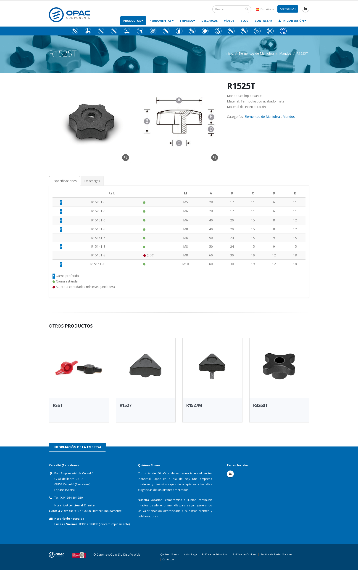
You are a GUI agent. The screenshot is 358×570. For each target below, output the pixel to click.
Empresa (187, 21)
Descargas (209, 21)
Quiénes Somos (169, 554)
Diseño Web (131, 555)
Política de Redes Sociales (276, 554)
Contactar (263, 21)
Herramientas (162, 21)
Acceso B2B (288, 9)
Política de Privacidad (215, 554)
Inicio (229, 53)
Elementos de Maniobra (256, 53)
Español (265, 9)
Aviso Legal (190, 554)
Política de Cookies (244, 554)
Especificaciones (65, 181)
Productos (133, 21)
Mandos (285, 53)
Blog (244, 21)
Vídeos (229, 21)
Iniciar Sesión (292, 21)
